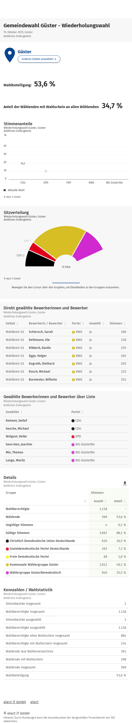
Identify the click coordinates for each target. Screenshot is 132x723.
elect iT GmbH (15, 702)
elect (34, 702)
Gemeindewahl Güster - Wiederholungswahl (57, 25)
